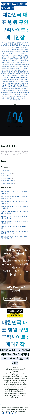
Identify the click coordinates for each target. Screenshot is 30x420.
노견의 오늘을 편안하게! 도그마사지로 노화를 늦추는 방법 (14, 232)
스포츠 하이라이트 (6, 178)
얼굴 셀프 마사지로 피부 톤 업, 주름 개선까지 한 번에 (14, 222)
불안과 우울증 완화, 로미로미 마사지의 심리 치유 (14, 202)
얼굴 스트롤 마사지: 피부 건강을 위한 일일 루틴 (14, 192)
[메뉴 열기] (15, 104)
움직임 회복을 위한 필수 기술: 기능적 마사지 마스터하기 (14, 237)
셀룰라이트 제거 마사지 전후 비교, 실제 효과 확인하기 (14, 217)
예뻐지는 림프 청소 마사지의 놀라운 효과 (14, 227)
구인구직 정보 (5, 171)
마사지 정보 (4, 176)
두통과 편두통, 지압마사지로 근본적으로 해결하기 (14, 207)
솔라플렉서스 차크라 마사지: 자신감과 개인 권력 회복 (14, 212)
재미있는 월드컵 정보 (7, 183)
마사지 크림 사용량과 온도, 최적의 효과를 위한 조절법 (14, 197)
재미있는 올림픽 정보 (7, 181)
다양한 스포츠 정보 (6, 173)
